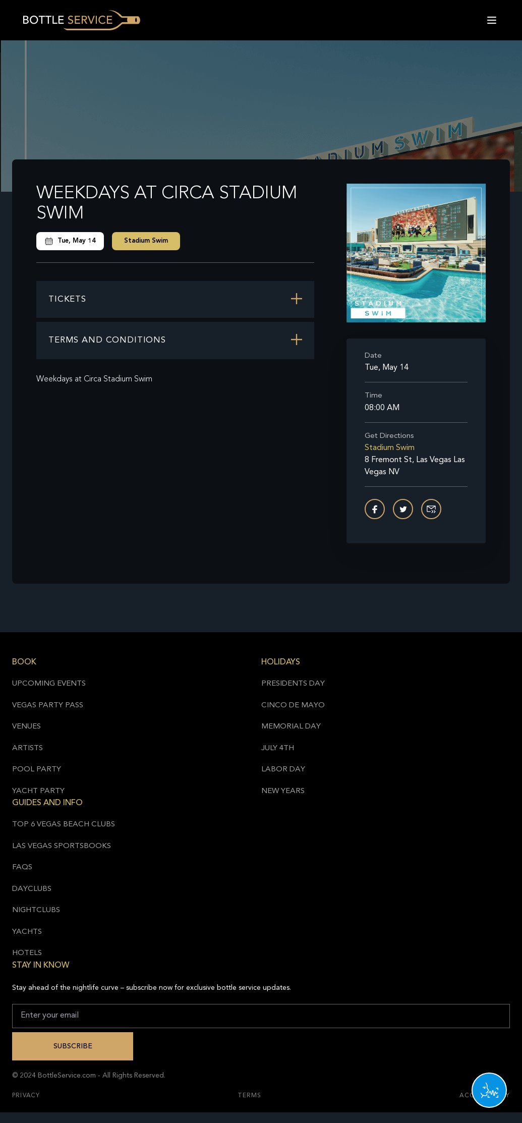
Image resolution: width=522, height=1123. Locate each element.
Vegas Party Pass (47, 705)
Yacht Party (38, 791)
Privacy (26, 1096)
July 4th (277, 748)
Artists (27, 748)
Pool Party (36, 769)
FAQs (22, 867)
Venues (26, 727)
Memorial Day (291, 727)
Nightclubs (36, 910)
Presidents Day (293, 684)
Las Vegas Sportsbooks (61, 846)
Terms (249, 1096)
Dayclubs (31, 889)
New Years (283, 791)
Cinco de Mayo (293, 705)
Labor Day (283, 769)
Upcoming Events (49, 684)
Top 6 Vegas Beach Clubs (63, 824)
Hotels (27, 953)
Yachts (27, 932)
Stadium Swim (146, 241)
